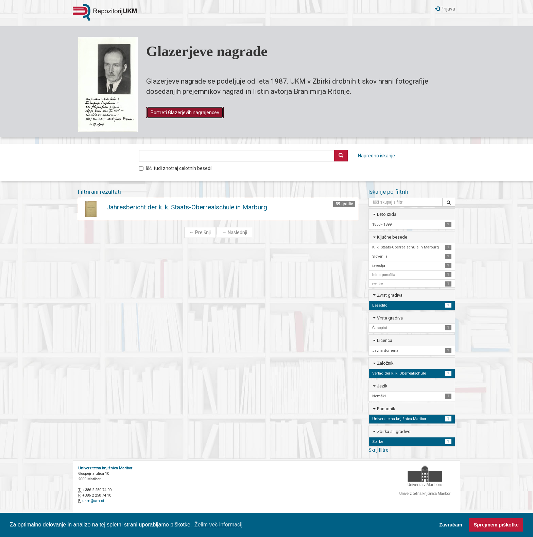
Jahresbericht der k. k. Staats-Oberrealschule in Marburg (186, 207)
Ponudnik (386, 408)
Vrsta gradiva (390, 318)
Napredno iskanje (376, 155)
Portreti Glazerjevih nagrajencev (185, 112)
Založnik (385, 363)
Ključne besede (392, 237)
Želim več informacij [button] (218, 524)
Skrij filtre (378, 450)
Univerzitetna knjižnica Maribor (105, 468)
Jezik (382, 385)
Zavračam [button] (450, 524)
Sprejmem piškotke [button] (496, 524)
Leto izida (386, 214)
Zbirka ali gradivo (394, 431)
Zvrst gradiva (389, 295)
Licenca (384, 340)
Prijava (445, 9)
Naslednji (234, 232)
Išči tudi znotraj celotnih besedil (175, 168)
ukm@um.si (93, 501)
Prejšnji (200, 232)
